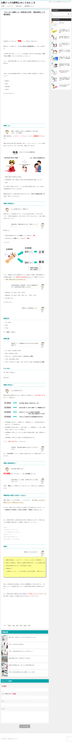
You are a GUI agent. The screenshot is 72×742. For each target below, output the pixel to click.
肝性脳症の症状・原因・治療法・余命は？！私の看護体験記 (64, 58)
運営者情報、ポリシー (29, 6)
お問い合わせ (19, 6)
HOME (2, 6)
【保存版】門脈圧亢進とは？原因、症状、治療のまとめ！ (64, 37)
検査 (21, 625)
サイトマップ (10, 6)
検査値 (25, 625)
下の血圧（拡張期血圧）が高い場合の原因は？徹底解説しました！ (64, 79)
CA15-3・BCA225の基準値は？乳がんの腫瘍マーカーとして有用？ (22, 671)
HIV (24, 593)
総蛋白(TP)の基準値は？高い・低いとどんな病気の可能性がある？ (22, 665)
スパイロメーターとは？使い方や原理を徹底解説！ (64, 85)
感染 (13, 625)
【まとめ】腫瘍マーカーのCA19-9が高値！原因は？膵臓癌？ (64, 31)
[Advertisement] (25, 28)
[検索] (61, 14)
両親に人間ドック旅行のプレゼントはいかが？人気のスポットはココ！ (23, 637)
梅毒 (17, 625)
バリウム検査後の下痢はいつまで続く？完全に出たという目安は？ (64, 44)
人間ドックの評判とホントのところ (18, 2)
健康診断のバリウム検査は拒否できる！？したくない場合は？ (64, 51)
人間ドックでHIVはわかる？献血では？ (16, 644)
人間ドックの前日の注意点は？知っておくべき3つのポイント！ (21, 651)
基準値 (9, 625)
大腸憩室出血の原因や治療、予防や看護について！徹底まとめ (64, 65)
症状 (29, 625)
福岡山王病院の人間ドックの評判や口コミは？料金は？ (20, 658)
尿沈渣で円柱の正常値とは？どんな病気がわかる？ (64, 71)
